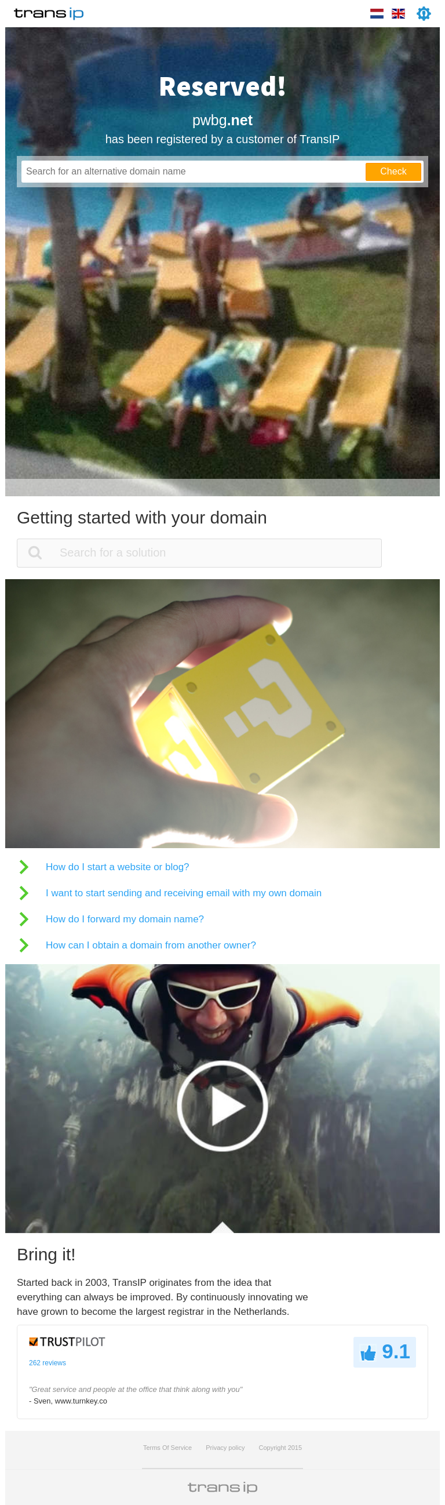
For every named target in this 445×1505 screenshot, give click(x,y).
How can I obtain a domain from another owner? (151, 945)
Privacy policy (225, 1447)
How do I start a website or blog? (117, 867)
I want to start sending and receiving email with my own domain (184, 893)
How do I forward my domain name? (125, 919)
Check (393, 171)
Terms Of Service (167, 1447)
